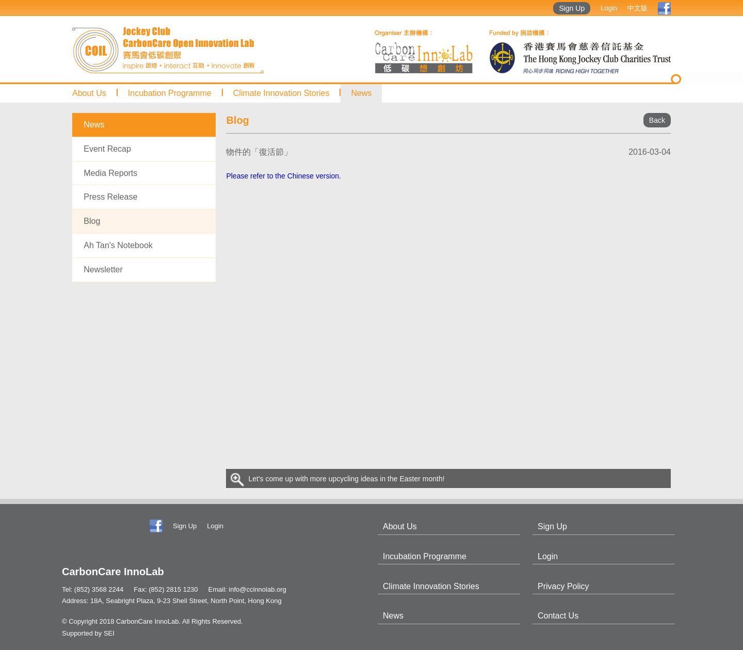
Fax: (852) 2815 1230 (166, 589)
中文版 (637, 8)
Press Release (110, 196)
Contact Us (558, 615)
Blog (92, 221)
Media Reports (110, 173)
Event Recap (107, 148)
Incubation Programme (170, 93)
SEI (109, 633)
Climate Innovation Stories (281, 93)
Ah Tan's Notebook (118, 245)
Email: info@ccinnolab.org (247, 589)
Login (609, 8)
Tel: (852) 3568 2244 (92, 589)
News (361, 93)
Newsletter (103, 269)
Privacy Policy (563, 586)
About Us (89, 93)
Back (657, 120)
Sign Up (572, 8)
